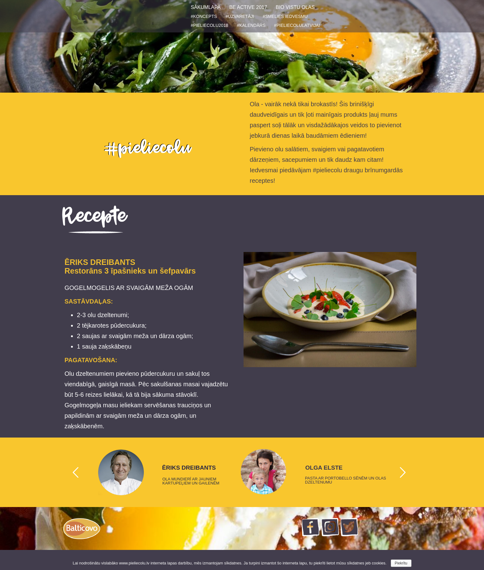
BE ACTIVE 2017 (248, 7)
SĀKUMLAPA (206, 7)
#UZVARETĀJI (240, 16)
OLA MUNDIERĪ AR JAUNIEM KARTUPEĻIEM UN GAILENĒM (190, 481)
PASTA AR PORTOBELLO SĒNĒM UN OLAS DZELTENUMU (345, 480)
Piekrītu (401, 563)
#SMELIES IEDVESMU (285, 16)
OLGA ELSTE (324, 468)
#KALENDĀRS (251, 25)
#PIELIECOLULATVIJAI (297, 25)
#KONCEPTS (204, 16)
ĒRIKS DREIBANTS (189, 468)
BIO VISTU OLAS (295, 7)
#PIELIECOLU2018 (209, 25)
